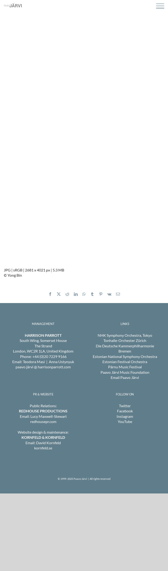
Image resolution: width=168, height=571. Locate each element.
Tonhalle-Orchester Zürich (124, 340)
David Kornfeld (48, 442)
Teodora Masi (34, 361)
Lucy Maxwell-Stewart (48, 416)
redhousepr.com (43, 421)
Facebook (125, 411)
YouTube (125, 421)
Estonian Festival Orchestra (124, 361)
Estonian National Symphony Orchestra (125, 356)
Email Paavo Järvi (125, 377)
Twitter (125, 405)
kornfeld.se (43, 448)
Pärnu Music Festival (125, 367)
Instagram (125, 416)
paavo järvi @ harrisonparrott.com (43, 367)
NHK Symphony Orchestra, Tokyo (125, 335)
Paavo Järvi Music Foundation (125, 372)
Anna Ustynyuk (61, 361)
